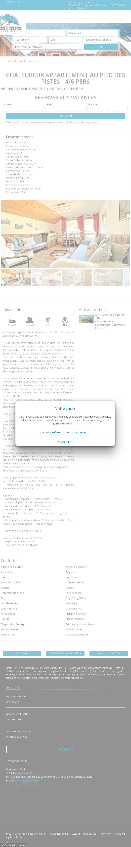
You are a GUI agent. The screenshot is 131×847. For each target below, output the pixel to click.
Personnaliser (65, 442)
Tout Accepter (76, 432)
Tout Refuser (52, 432)
